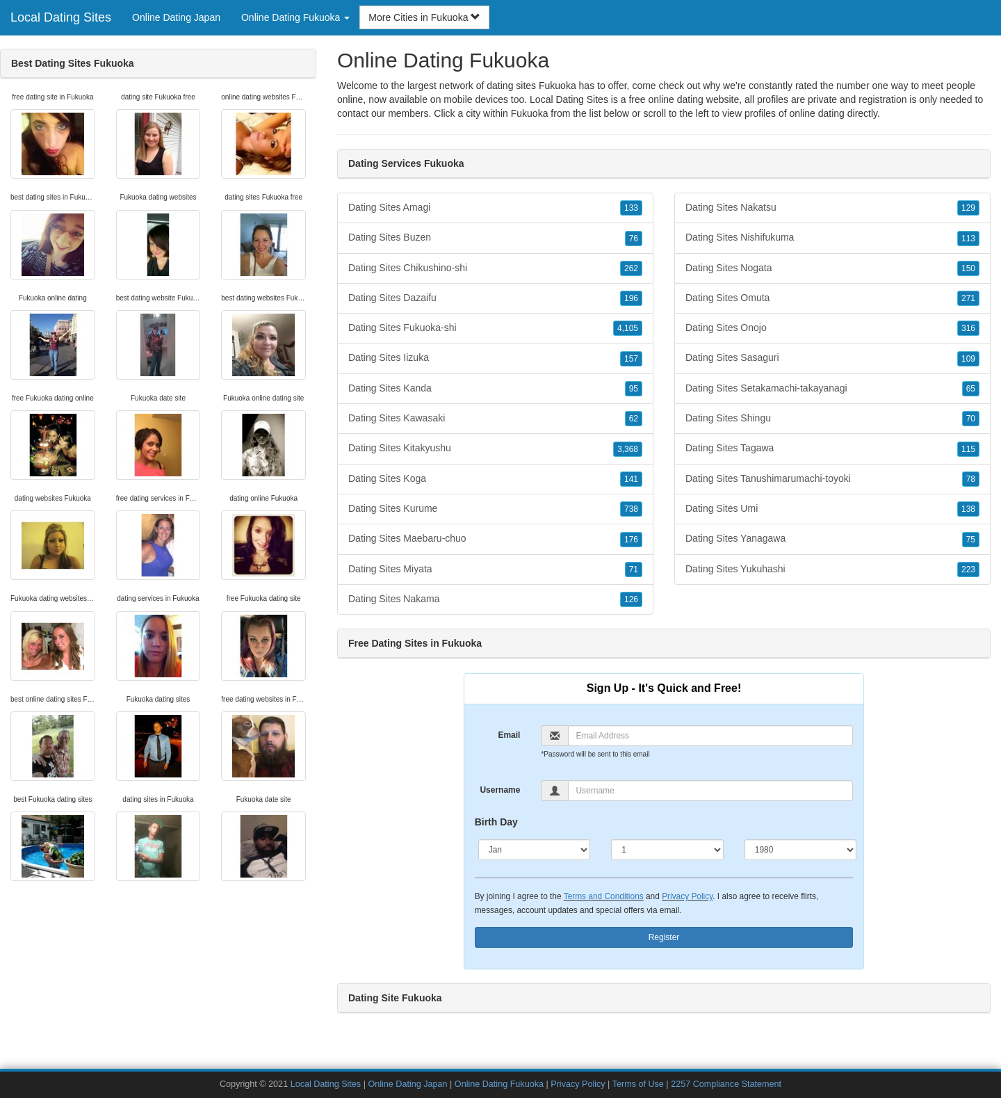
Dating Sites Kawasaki (495, 418)
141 (631, 479)
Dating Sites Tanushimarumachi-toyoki (832, 479)
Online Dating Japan (176, 17)
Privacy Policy (687, 896)
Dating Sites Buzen (495, 237)
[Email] (710, 735)
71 (633, 569)
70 (970, 418)
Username (500, 790)
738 (631, 509)
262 (631, 268)
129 (968, 208)
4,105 (627, 328)
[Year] (800, 849)
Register (664, 937)
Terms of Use (638, 1084)
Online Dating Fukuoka (499, 1084)
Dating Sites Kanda (495, 388)
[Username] (710, 790)
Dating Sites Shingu (832, 418)
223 (968, 569)
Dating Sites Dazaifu (495, 298)
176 (631, 539)
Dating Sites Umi (832, 509)
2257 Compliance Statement (726, 1084)
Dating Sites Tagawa (832, 448)
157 (631, 359)
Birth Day (496, 821)
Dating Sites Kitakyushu (495, 448)
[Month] (534, 849)
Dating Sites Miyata (495, 569)
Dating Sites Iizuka (495, 358)
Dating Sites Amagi (495, 208)
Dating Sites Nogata (832, 268)
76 (633, 238)
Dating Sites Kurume (495, 509)
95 (633, 389)
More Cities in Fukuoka (424, 17)
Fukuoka (529, 113)
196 (631, 298)
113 (968, 238)
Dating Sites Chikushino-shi (495, 268)
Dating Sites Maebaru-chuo (495, 539)
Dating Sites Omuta (832, 298)
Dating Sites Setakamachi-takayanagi (832, 388)
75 (970, 539)
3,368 (627, 449)
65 (970, 389)
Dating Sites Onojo (832, 328)
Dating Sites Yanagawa (832, 539)
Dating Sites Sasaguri (832, 358)
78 (970, 479)
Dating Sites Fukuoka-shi (495, 328)
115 (968, 449)
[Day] (667, 849)
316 (968, 328)
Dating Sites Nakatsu (832, 208)
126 (631, 599)
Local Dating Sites (60, 17)
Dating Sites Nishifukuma (832, 237)
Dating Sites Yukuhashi (832, 569)
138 (968, 509)
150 (968, 268)
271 (968, 298)
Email (509, 735)
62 (633, 418)
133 (631, 208)
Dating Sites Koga (495, 479)
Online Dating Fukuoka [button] (295, 17)
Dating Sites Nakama (495, 599)
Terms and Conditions (604, 896)
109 (968, 359)
